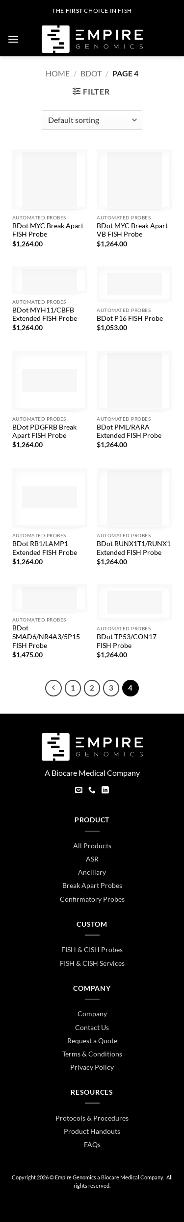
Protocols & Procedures (92, 1118)
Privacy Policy (92, 1067)
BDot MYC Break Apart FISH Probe (47, 230)
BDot (91, 73)
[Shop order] (92, 120)
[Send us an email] (78, 791)
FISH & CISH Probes (92, 949)
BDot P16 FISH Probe (130, 318)
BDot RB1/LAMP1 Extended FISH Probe (44, 548)
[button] (13, 38)
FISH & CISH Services (92, 963)
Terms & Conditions (92, 1054)
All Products (92, 845)
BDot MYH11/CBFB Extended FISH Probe (44, 314)
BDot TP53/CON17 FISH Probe (127, 641)
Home (58, 73)
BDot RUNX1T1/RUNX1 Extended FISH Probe (134, 548)
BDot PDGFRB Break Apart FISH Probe (44, 431)
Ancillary (92, 872)
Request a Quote (92, 1040)
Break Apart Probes (92, 885)
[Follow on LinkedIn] (105, 791)
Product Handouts (92, 1131)
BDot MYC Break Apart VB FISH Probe (132, 230)
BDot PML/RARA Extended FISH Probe (129, 431)
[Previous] (53, 688)
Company (92, 1013)
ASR (92, 859)
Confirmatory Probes (92, 899)
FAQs (92, 1144)
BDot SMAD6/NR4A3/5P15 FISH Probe (46, 636)
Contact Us (92, 1027)
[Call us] (92, 791)
